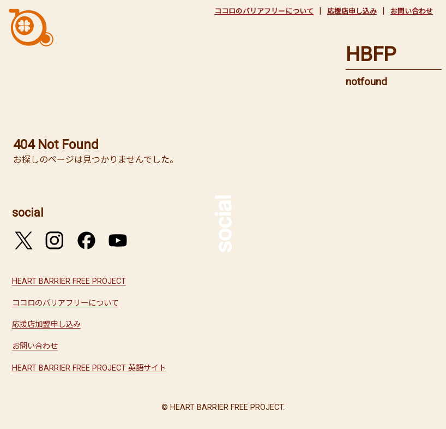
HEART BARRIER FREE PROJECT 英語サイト (89, 368)
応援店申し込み (352, 11)
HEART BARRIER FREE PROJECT (69, 281)
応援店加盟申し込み (46, 324)
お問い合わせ (411, 11)
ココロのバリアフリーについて (264, 11)
